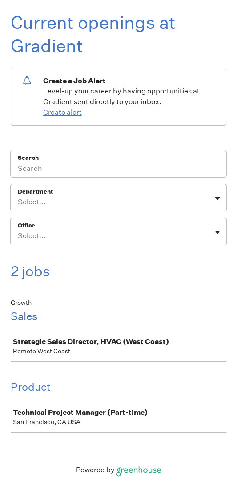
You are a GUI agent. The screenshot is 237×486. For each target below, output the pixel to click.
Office (26, 225)
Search (28, 158)
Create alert (62, 112)
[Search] (118, 169)
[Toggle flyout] (217, 198)
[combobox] (18, 202)
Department (35, 191)
